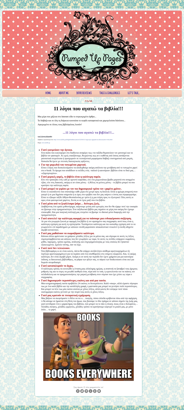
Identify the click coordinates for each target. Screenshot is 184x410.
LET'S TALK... (133, 93)
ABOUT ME (64, 93)
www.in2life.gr (45, 143)
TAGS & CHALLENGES (109, 93)
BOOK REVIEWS (84, 93)
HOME (48, 93)
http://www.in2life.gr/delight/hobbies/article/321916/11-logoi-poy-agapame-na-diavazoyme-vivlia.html (83, 139)
